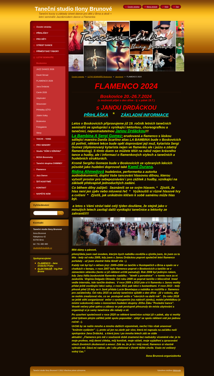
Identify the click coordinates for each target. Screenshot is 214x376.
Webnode (177, 370)
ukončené (119, 77)
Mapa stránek (152, 7)
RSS (166, 7)
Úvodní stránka (78, 77)
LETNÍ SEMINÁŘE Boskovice (99, 77)
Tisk (177, 7)
